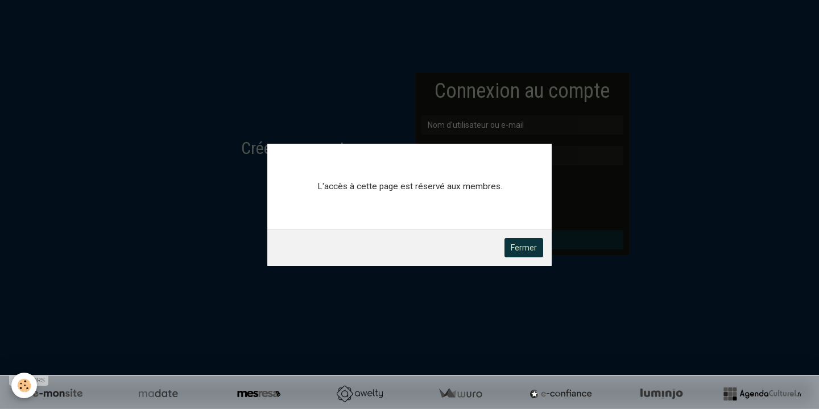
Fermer (524, 247)
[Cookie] (24, 385)
